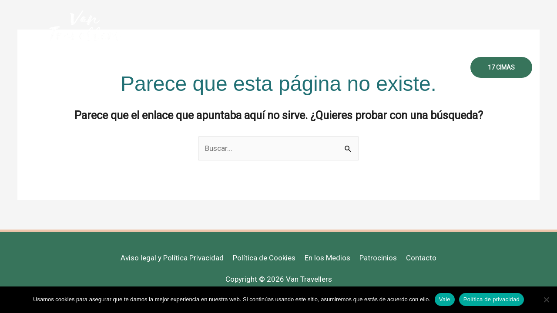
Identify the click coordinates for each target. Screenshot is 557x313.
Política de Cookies (264, 257)
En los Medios (327, 257)
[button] (501, 67)
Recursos (359, 67)
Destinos (314, 67)
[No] (546, 299)
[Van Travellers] (84, 25)
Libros (400, 67)
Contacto (440, 67)
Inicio (174, 67)
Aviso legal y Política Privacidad (172, 257)
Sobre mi (212, 67)
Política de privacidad (491, 299)
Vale (444, 299)
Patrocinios (378, 257)
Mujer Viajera (263, 67)
